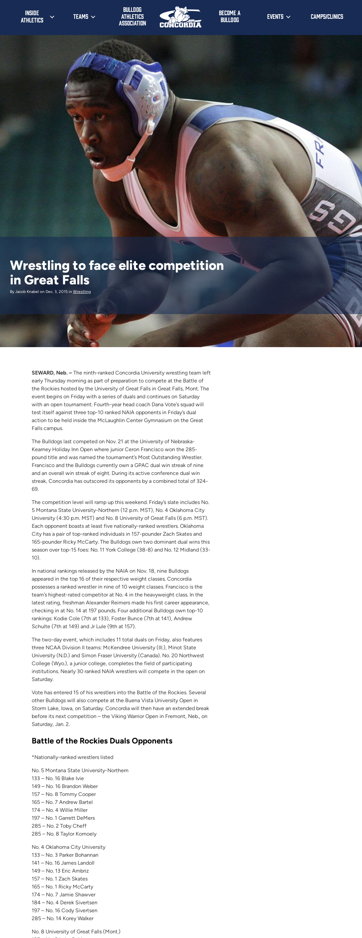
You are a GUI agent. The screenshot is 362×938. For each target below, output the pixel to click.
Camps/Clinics (327, 16)
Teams (80, 16)
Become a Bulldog (229, 16)
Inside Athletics (32, 16)
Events (275, 16)
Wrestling (82, 291)
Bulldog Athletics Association (132, 16)
